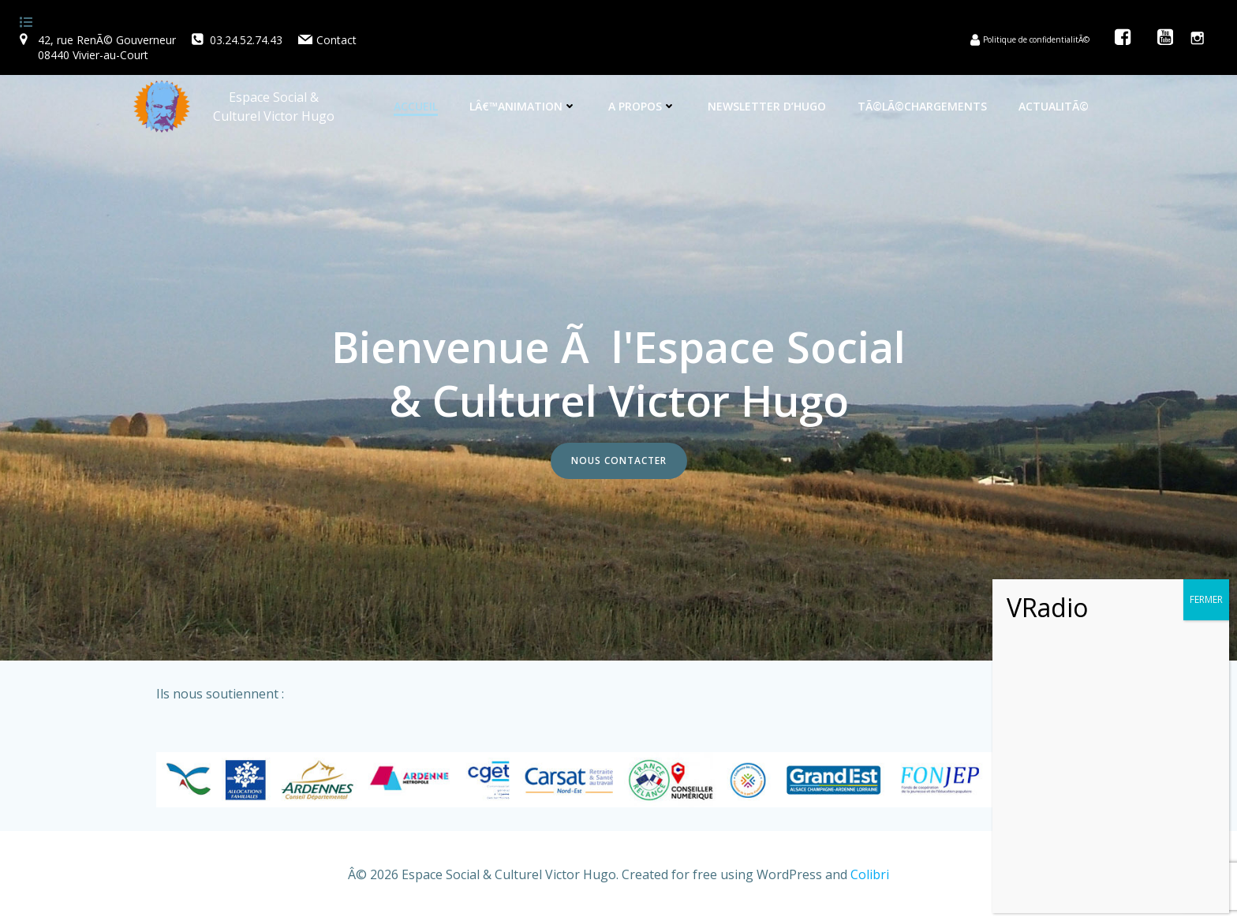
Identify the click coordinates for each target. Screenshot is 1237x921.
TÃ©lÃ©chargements (922, 106)
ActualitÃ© (1053, 106)
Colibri (869, 874)
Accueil (416, 106)
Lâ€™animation (523, 106)
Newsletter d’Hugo (767, 106)
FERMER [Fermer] (1206, 599)
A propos (642, 106)
